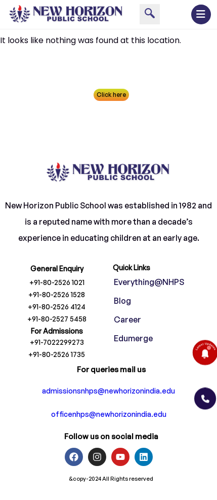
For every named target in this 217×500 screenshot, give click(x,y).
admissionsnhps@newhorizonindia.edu (108, 393)
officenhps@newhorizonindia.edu (108, 417)
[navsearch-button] (150, 14)
